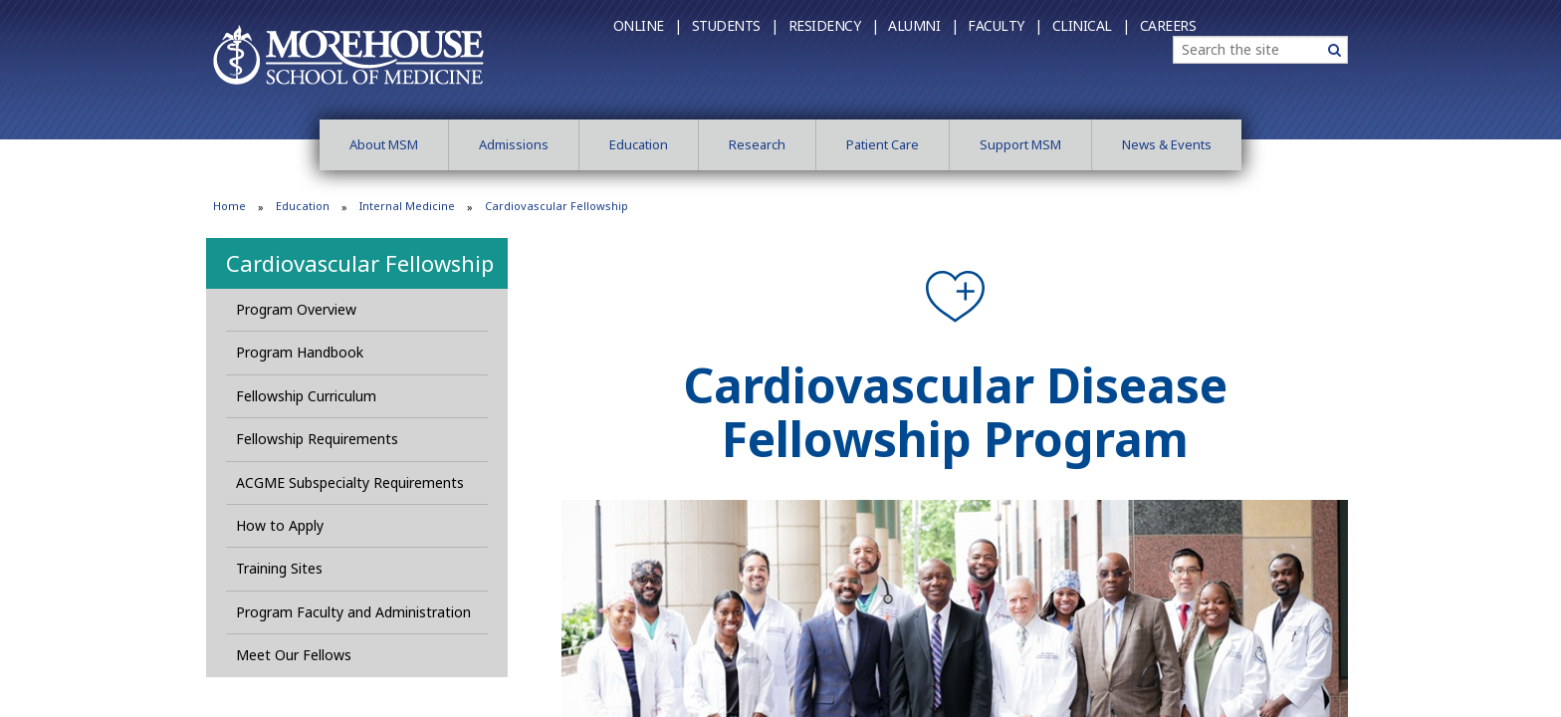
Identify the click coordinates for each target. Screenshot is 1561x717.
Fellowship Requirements (317, 438)
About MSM (383, 144)
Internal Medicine (407, 205)
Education (638, 144)
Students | (735, 25)
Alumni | (923, 25)
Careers (1168, 25)
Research (757, 144)
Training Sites (279, 568)
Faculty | (1005, 25)
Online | (647, 25)
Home (229, 205)
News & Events (1167, 144)
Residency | (833, 25)
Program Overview (296, 309)
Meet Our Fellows (293, 654)
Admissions (514, 144)
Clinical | (1091, 25)
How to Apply (280, 525)
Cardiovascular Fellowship (360, 263)
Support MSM (1020, 144)
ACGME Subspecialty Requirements (350, 482)
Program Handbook (299, 352)
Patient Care (882, 144)
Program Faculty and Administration (353, 611)
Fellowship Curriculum (306, 395)
